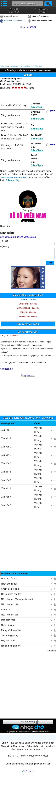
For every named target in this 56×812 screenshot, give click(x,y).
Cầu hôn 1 (6, 440)
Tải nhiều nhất (41, 9)
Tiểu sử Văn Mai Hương (28, 326)
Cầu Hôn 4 (6, 499)
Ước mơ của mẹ (9, 580)
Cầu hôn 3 (6, 474)
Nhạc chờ (4, 66)
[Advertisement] (28, 543)
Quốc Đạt (14, 338)
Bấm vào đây (13, 180)
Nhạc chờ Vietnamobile (42, 21)
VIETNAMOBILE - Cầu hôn (28, 310)
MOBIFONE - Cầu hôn (28, 306)
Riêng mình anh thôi (11, 632)
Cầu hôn (38, 66)
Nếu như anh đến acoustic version (18, 601)
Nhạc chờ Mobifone (40, 16)
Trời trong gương (9, 637)
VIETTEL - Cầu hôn (28, 302)
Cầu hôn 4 (6, 490)
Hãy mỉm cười (8, 642)
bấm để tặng (37, 119)
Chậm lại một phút (10, 591)
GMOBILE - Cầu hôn (28, 318)
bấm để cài (36, 107)
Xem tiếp (51, 653)
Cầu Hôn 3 (6, 482)
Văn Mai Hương (26, 66)
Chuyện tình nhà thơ (11, 596)
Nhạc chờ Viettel (11, 16)
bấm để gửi (37, 129)
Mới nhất (14, 9)
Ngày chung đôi (9, 586)
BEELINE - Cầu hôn (28, 314)
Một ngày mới (8, 622)
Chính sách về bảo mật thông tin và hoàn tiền (28, 766)
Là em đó (5, 612)
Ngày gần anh (8, 627)
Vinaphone (14, 66)
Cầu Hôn (5, 432)
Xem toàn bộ (6, 371)
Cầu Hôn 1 (6, 449)
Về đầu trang (28, 724)
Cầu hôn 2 (6, 457)
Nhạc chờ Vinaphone (13, 21)
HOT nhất (42, 12)
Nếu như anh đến (10, 606)
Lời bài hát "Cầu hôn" (28, 334)
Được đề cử (14, 12)
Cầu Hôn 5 (6, 507)
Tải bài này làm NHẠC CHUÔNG (13, 177)
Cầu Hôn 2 (6, 465)
